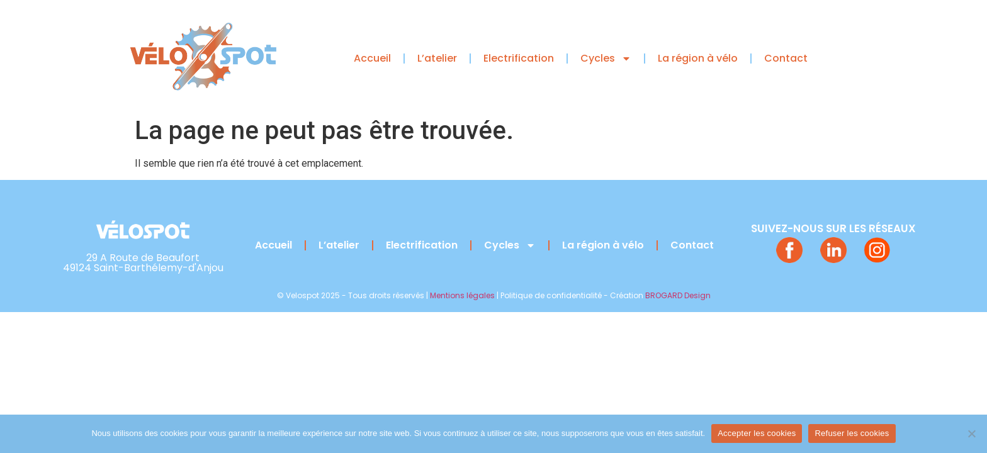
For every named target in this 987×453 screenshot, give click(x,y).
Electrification (518, 58)
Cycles (605, 58)
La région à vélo (698, 58)
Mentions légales (462, 295)
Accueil (372, 58)
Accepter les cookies (757, 433)
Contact (786, 58)
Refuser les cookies (852, 433)
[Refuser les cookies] (971, 433)
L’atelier (437, 58)
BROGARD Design (678, 295)
